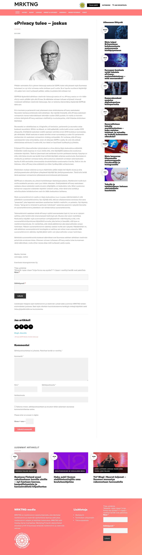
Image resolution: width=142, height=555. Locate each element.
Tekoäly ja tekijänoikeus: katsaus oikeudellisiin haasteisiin (116, 187)
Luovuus (39, 12)
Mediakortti (79, 515)
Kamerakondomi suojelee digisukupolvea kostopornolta (113, 101)
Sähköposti (20, 283)
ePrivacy (17, 337)
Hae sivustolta (119, 5)
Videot (84, 12)
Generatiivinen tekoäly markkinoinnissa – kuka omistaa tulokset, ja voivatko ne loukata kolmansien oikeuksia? (116, 130)
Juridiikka (62, 12)
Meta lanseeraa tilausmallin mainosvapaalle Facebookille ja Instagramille (113, 160)
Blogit (31, 12)
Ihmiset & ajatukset (50, 12)
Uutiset (24, 12)
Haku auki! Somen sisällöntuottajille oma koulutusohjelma (67, 479)
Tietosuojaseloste (82, 520)
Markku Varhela (27, 337)
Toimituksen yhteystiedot (84, 518)
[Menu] (17, 12)
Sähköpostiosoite (49, 385)
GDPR (21, 337)
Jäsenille (23, 333)
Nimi (17, 272)
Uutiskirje (106, 5)
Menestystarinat (74, 12)
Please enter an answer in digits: (26, 415)
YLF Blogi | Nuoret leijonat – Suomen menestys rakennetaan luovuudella (109, 479)
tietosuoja (35, 337)
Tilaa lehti (93, 5)
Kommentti (18, 356)
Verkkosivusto (19, 395)
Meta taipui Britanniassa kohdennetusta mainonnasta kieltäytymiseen (113, 46)
